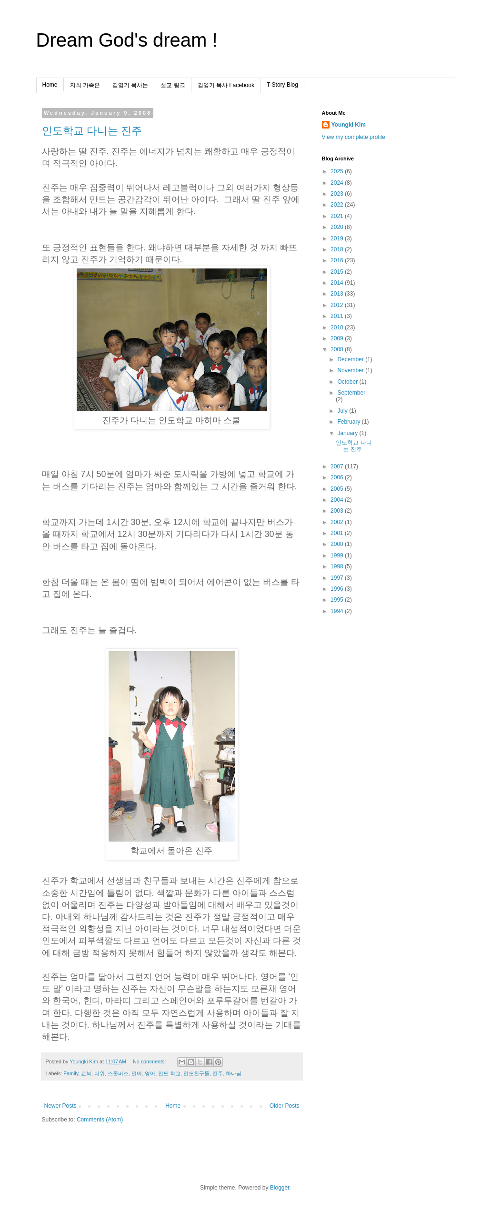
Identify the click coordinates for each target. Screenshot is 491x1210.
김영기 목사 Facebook (226, 85)
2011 (338, 316)
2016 (338, 260)
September (351, 392)
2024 (338, 182)
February (349, 421)
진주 (217, 1073)
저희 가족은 (85, 85)
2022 (338, 204)
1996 (338, 588)
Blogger (280, 1187)
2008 (338, 349)
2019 (338, 238)
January (348, 433)
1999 (338, 555)
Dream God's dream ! (127, 40)
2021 (338, 216)
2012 (338, 305)
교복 (86, 1073)
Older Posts (285, 1105)
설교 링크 (172, 85)
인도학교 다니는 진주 (92, 131)
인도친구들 (196, 1073)
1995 (338, 599)
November (351, 370)
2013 (338, 293)
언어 (136, 1073)
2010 (338, 327)
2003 (338, 510)
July (343, 410)
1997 (338, 578)
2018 (338, 249)
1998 (338, 566)
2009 (338, 338)
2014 (338, 282)
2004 (338, 499)
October (348, 381)
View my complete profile (353, 137)
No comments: (150, 1061)
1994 (338, 611)
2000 (338, 544)
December (351, 359)
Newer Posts (60, 1105)
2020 (338, 227)
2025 (338, 171)
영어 (150, 1073)
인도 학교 (169, 1073)
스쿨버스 (118, 1073)
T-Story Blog (282, 84)
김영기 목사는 (130, 85)
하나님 (233, 1073)
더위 (99, 1073)
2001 (338, 533)
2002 (338, 522)
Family (70, 1073)
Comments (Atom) (100, 1119)
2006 (338, 477)
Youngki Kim (348, 124)
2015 (338, 271)
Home (50, 84)
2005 (338, 489)
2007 (338, 466)
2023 (338, 193)
